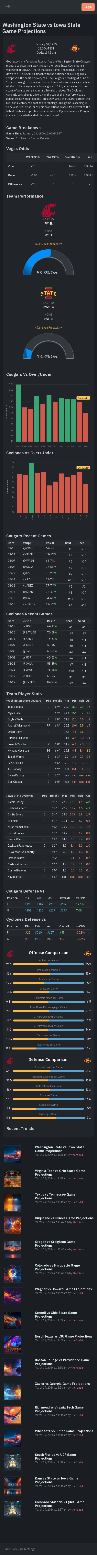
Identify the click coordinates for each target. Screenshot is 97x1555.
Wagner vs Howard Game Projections (63, 1289)
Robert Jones (16, 833)
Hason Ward (15, 839)
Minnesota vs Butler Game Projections (64, 1431)
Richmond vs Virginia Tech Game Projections (59, 1409)
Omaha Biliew (16, 858)
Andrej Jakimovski (19, 725)
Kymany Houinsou (18, 750)
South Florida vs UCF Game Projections (55, 1456)
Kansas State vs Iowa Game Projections (56, 1480)
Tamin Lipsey (16, 802)
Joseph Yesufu (17, 744)
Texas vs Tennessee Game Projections (55, 1196)
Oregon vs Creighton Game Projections (55, 1243)
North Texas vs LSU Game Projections (63, 1336)
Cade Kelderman (18, 864)
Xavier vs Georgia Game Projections (62, 1384)
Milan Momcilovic (18, 827)
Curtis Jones (15, 814)
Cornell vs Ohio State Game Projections (56, 1314)
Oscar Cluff (15, 732)
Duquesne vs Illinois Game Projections (64, 1218)
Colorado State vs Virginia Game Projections (59, 1504)
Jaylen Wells (15, 719)
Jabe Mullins (15, 763)
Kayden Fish (15, 877)
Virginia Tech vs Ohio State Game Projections (60, 1172)
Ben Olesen (15, 782)
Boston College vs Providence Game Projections (62, 1362)
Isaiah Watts (16, 756)
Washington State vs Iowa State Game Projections (59, 1149)
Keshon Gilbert (17, 808)
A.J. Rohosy (15, 769)
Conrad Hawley (17, 870)
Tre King (13, 821)
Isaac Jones (15, 707)
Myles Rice (14, 713)
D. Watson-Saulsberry (21, 852)
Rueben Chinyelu (18, 738)
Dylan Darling (16, 775)
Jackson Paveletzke (20, 845)
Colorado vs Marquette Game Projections (57, 1267)
